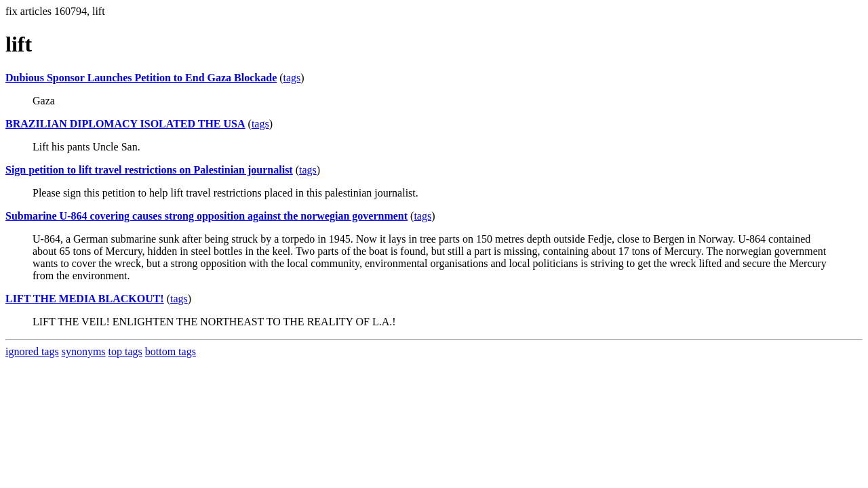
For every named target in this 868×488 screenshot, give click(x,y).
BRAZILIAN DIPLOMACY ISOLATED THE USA (125, 123)
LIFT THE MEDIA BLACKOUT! (84, 298)
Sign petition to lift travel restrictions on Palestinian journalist (149, 170)
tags (292, 77)
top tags (125, 351)
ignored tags (32, 351)
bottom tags (170, 351)
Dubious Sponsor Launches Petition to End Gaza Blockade (141, 77)
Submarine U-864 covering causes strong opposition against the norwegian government (206, 216)
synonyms (84, 351)
